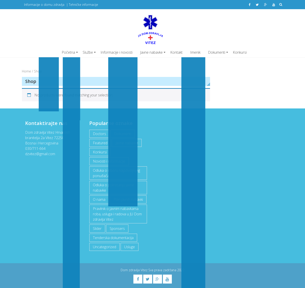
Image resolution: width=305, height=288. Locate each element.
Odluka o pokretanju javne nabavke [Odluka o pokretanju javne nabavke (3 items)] (113, 187)
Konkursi (240, 52)
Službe (88, 52)
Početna (68, 52)
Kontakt (176, 52)
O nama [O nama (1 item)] (99, 199)
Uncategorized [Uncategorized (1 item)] (104, 246)
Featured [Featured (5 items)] (100, 142)
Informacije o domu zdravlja (44, 4)
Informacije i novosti (117, 52)
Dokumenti (216, 52)
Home (26, 71)
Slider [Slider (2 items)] (97, 228)
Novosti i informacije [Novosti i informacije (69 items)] (109, 161)
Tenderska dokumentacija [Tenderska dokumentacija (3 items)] (113, 237)
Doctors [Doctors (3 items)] (99, 133)
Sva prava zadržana (162, 270)
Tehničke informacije (83, 4)
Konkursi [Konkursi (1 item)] (99, 152)
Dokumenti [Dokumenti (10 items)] (122, 133)
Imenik (195, 52)
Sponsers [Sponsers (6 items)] (116, 228)
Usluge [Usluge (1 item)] (129, 246)
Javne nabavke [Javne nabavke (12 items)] (126, 142)
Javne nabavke (151, 52)
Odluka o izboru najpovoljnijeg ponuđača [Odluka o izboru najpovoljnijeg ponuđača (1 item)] (116, 173)
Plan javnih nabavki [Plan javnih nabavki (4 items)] (128, 199)
